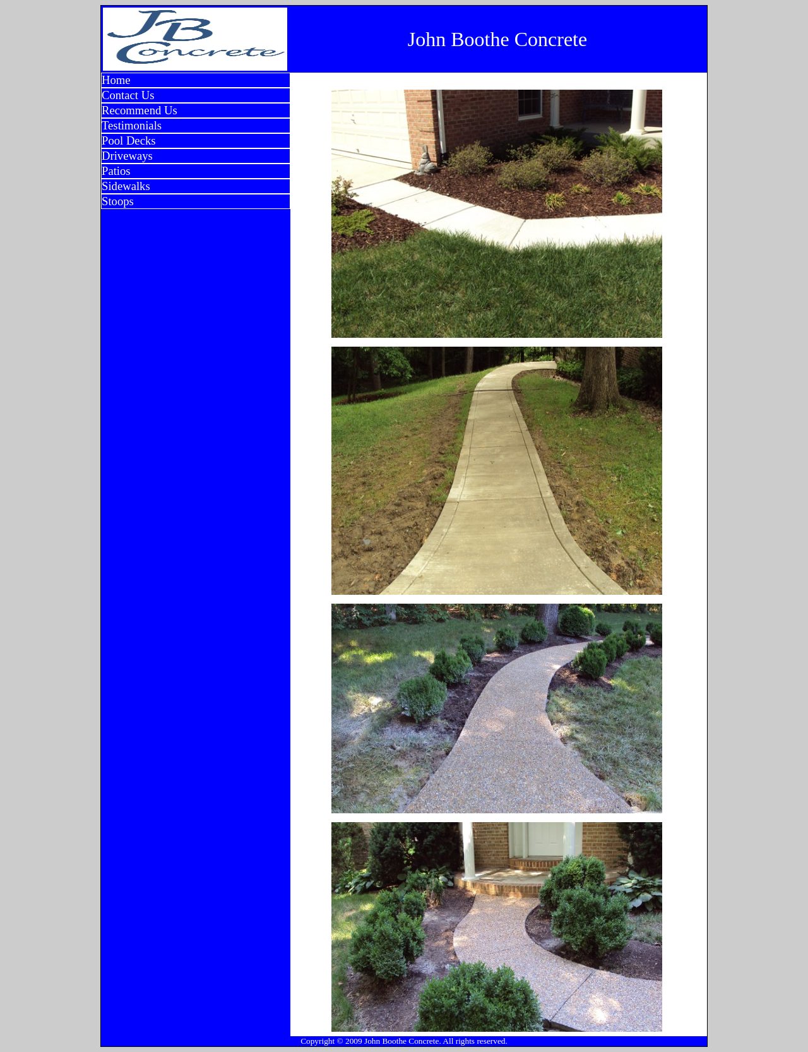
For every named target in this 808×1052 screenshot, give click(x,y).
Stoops (118, 201)
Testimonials (132, 125)
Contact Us (128, 95)
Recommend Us (139, 110)
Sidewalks (126, 186)
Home (116, 80)
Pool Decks (129, 140)
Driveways (127, 155)
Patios (116, 170)
